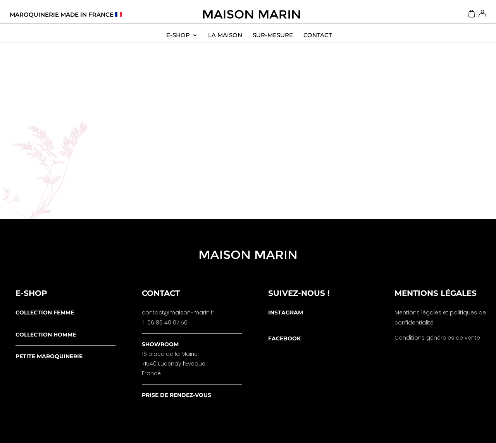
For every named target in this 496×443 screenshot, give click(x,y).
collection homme (46, 334)
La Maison (225, 35)
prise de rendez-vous (176, 394)
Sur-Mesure (273, 35)
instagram (285, 312)
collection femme (45, 312)
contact (317, 35)
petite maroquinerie (49, 356)
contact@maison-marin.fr (178, 312)
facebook (284, 338)
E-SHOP (178, 35)
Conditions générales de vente (437, 338)
